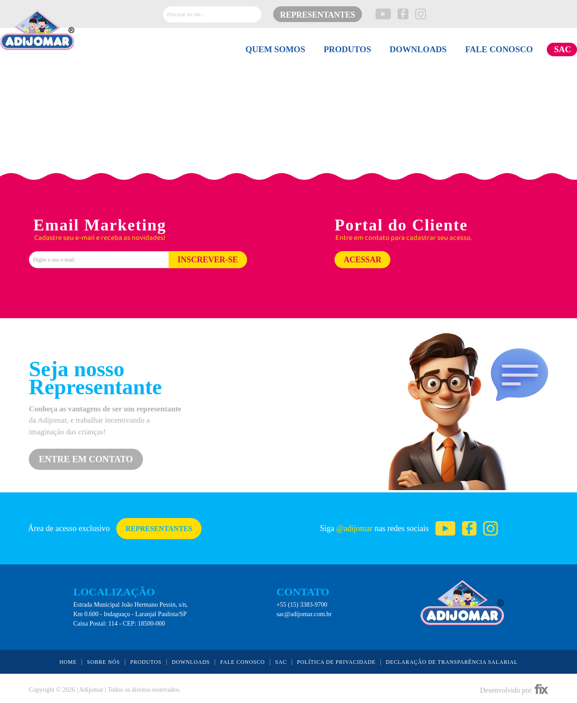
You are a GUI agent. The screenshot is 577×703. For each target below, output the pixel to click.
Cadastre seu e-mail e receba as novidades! (99, 238)
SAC (562, 49)
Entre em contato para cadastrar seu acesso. (403, 238)
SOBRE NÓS (103, 662)
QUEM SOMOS (275, 49)
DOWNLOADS (418, 49)
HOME (68, 662)
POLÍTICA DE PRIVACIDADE (336, 662)
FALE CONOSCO (499, 49)
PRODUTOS (347, 49)
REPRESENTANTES (317, 14)
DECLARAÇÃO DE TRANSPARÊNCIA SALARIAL (452, 662)
